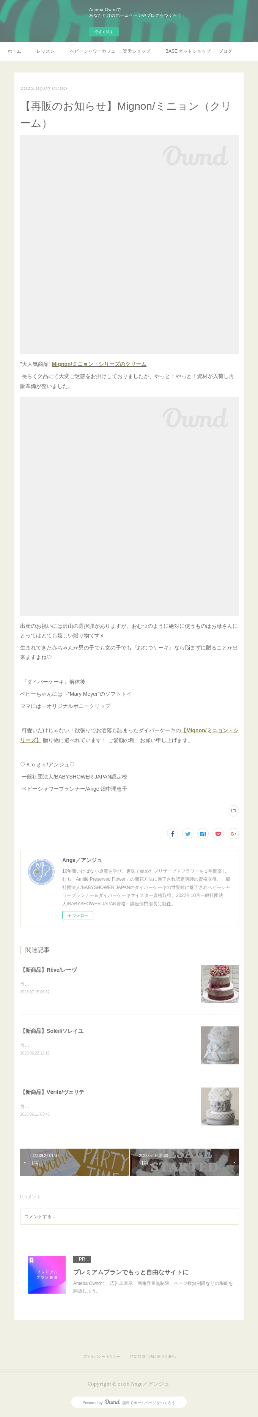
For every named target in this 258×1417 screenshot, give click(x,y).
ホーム (14, 51)
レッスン (45, 51)
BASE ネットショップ (188, 51)
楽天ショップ (136, 51)
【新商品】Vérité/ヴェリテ (52, 1093)
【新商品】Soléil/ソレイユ (51, 1031)
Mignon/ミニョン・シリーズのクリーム (99, 364)
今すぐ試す (103, 32)
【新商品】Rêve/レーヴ (48, 970)
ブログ (225, 51)
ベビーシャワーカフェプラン (92, 51)
